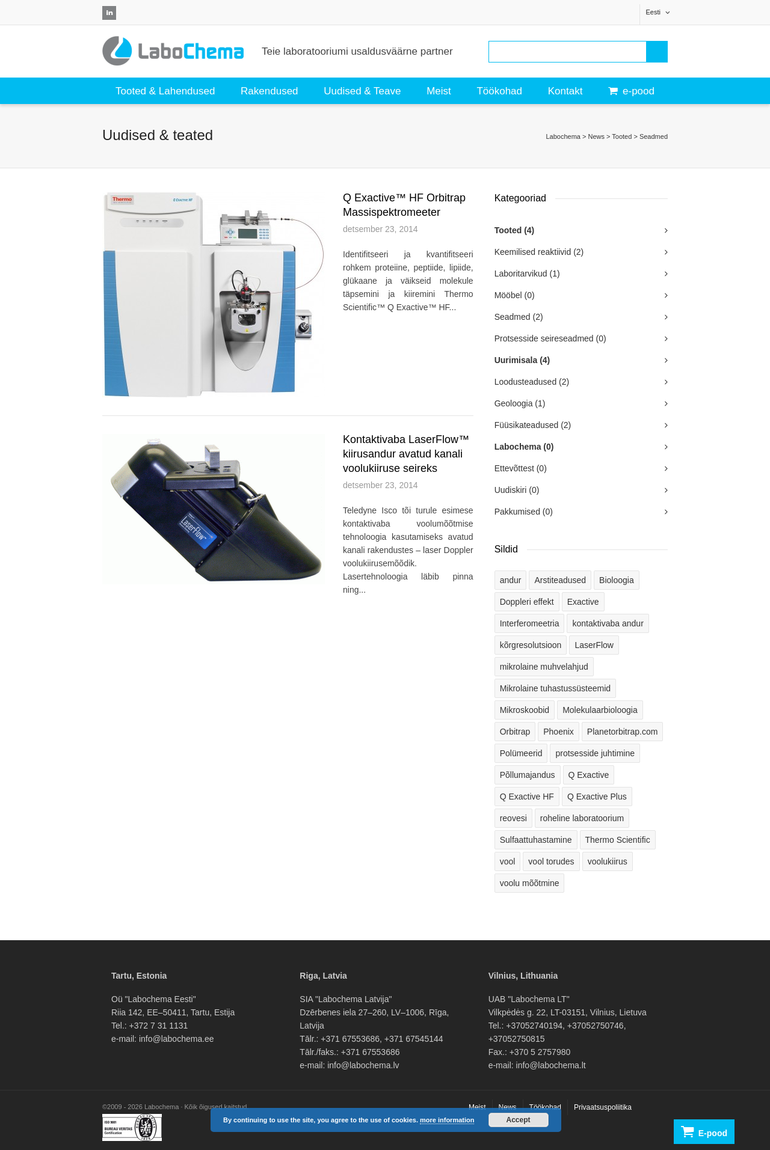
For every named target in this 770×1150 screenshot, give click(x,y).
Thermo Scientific (617, 840)
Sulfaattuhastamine (536, 840)
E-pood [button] (704, 1132)
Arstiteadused (560, 580)
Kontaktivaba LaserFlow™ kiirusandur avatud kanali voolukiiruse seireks (406, 453)
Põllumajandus (527, 775)
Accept (519, 1120)
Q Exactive (588, 775)
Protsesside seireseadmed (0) (550, 338)
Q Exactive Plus (597, 796)
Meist (439, 91)
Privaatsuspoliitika (603, 1107)
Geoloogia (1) (520, 403)
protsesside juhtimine (595, 753)
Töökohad (499, 91)
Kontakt (565, 91)
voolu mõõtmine (529, 883)
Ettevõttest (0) (520, 468)
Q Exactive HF (527, 796)
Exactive (583, 602)
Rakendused (269, 91)
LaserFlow (594, 645)
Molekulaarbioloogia (600, 710)
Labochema (563, 136)
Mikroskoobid (524, 710)
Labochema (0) (524, 446)
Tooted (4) (514, 230)
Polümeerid (521, 753)
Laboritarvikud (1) (527, 273)
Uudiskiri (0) (517, 490)
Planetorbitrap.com (622, 731)
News (596, 136)
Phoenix (558, 731)
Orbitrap (515, 731)
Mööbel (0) (514, 295)
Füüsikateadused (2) (532, 425)
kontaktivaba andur (607, 623)
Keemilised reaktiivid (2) (539, 252)
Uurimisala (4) (522, 360)
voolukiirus (607, 861)
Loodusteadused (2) (532, 382)
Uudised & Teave (362, 91)
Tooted (622, 136)
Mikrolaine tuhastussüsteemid (555, 688)
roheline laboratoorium (582, 818)
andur (511, 580)
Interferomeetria (529, 623)
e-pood (631, 91)
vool (508, 861)
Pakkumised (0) (523, 511)
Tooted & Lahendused (165, 91)
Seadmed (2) (518, 317)
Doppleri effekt (527, 602)
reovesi (513, 818)
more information (447, 1120)
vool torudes (551, 861)
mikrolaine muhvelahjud (544, 666)
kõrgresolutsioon (531, 645)
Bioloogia (616, 580)
